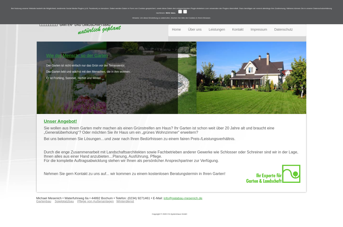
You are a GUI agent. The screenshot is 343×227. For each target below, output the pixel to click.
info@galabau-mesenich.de (183, 198)
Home (176, 29)
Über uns (195, 29)
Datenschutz (283, 29)
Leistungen (217, 29)
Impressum (259, 29)
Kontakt (237, 29)
